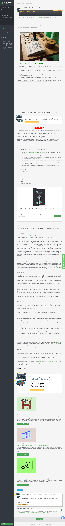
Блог (4, 28)
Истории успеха (6, 26)
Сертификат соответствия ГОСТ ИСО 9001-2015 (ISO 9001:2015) (8, 44)
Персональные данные (43, 524)
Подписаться (57, 216)
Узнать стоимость (36, 390)
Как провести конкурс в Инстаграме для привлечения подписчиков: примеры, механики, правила (39, 475)
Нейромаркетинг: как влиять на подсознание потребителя (30, 414)
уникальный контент (30, 235)
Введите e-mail (22, 216)
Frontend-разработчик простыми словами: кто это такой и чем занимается (34, 445)
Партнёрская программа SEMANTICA (7, 48)
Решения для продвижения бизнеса (8, 30)
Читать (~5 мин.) (22, 485)
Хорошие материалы (21, 137)
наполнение (58, 342)
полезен (33, 261)
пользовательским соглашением (35, 219)
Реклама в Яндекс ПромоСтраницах (5, 15)
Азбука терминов (39, 17)
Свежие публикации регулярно (32, 121)
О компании (49, 524)
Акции (2, 20)
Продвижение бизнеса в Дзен (6, 18)
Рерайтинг (24, 155)
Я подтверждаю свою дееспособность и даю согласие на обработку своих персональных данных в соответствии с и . (36, 218)
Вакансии (4, 33)
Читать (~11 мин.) (23, 454)
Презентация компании (7, 41)
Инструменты (5, 32)
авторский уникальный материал (37, 152)
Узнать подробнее (23, 504)
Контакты (39, 519)
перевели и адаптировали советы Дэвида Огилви (47, 361)
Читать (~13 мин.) (23, 423)
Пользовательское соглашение (33, 524)
